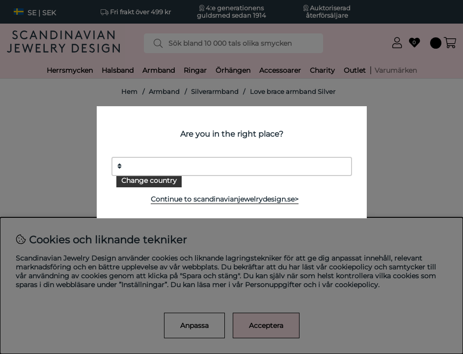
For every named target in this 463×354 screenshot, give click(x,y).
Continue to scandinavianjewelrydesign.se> (225, 199)
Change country (149, 180)
